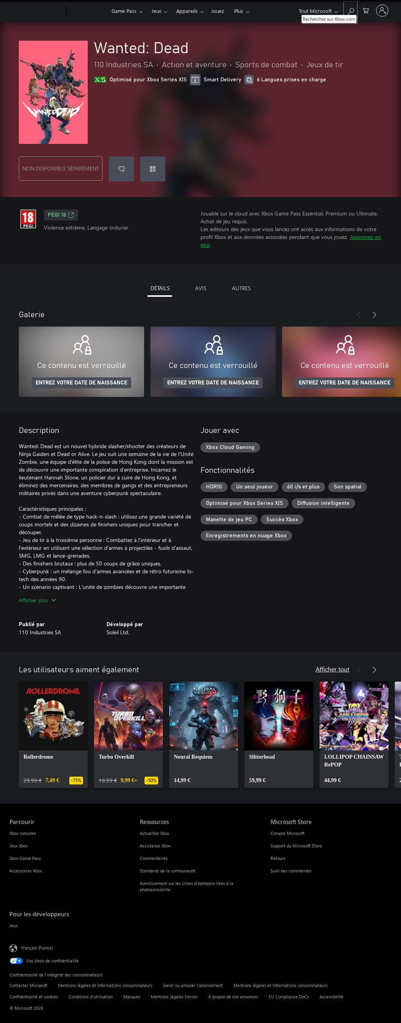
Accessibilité (331, 996)
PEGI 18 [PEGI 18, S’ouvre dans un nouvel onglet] (61, 215)
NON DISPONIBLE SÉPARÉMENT (60, 168)
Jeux (156, 10)
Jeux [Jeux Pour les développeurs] (13, 925)
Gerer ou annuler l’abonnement (193, 985)
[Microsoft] (36, 11)
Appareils (187, 10)
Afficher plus (37, 600)
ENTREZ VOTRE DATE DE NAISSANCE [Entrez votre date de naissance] (81, 383)
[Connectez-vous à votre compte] (382, 10)
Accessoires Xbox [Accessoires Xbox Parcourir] (25, 870)
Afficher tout (332, 669)
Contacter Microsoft (28, 985)
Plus (238, 10)
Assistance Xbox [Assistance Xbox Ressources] (155, 845)
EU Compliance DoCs (289, 996)
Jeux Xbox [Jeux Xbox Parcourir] (18, 845)
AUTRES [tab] (241, 288)
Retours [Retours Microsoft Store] (278, 858)
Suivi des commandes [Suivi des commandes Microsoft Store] (291, 870)
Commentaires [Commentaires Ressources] (154, 858)
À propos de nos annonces (233, 996)
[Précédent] (359, 314)
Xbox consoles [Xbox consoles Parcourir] (22, 833)
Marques (131, 996)
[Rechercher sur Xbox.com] (350, 10)
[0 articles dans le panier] (366, 10)
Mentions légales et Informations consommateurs (105, 985)
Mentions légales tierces (174, 996)
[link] (53, 735)
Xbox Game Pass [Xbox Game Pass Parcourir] (25, 858)
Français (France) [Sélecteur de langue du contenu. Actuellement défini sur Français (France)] (37, 947)
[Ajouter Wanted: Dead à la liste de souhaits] (121, 168)
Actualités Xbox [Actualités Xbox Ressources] (154, 833)
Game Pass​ (124, 10)
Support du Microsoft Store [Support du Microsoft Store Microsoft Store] (296, 845)
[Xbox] (88, 11)
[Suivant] (374, 314)
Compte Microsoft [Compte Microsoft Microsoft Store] (288, 833)
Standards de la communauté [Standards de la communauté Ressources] (167, 870)
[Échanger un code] (152, 168)
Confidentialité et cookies (33, 996)
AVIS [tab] (200, 288)
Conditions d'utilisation (91, 996)
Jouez (217, 10)
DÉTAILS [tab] (160, 288)
